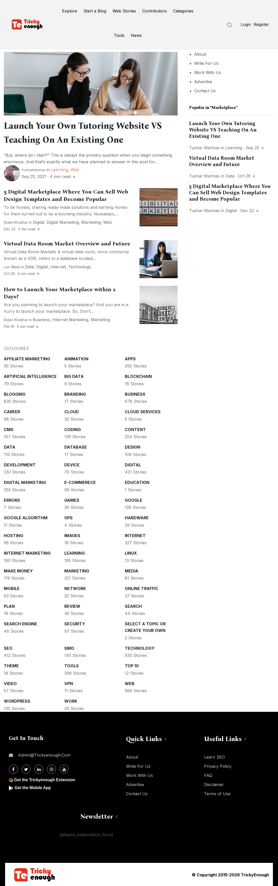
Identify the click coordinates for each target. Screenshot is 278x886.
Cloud (71, 411)
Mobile (12, 587)
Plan (9, 605)
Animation (76, 358)
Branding (75, 393)
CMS (8, 429)
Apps (130, 358)
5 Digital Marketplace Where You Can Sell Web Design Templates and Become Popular (230, 192)
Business (41, 319)
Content (135, 429)
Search (133, 605)
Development (20, 464)
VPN (68, 683)
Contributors (154, 10)
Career (12, 411)
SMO (69, 647)
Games (71, 499)
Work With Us (207, 72)
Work (70, 700)
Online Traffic (141, 587)
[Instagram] (51, 768)
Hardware (137, 517)
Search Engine (20, 623)
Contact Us (205, 90)
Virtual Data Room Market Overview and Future (67, 243)
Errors (12, 499)
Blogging (14, 393)
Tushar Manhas (204, 147)
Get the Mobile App (32, 787)
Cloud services (143, 411)
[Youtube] (64, 768)
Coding (72, 429)
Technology (79, 266)
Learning (59, 169)
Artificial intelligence (30, 375)
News (136, 35)
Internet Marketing (70, 319)
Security (74, 623)
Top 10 (132, 665)
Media (131, 570)
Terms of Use (217, 793)
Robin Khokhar (16, 222)
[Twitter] (26, 768)
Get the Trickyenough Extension (45, 779)
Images (72, 535)
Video (10, 683)
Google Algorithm (26, 517)
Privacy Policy (217, 765)
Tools (119, 35)
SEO (8, 647)
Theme (11, 665)
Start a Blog (94, 10)
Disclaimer (214, 784)
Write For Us (206, 63)
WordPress (17, 700)
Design (132, 446)
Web (74, 169)
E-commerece (80, 481)
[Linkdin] (38, 768)
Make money (18, 570)
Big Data (74, 375)
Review (72, 605)
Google (133, 499)
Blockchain (138, 375)
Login (246, 24)
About (200, 54)
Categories (183, 10)
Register (261, 24)
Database (75, 446)
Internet (58, 266)
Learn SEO (214, 756)
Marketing (91, 221)
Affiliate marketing (27, 358)
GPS (68, 517)
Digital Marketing (63, 221)
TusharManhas (33, 169)
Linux (131, 552)
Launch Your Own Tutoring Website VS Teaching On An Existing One (223, 129)
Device (72, 464)
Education (137, 481)
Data (29, 266)
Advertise (203, 81)
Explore (69, 10)
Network (75, 587)
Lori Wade (12, 266)
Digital (38, 221)
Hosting (13, 535)
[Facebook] (13, 768)
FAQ (208, 774)
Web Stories (124, 10)
